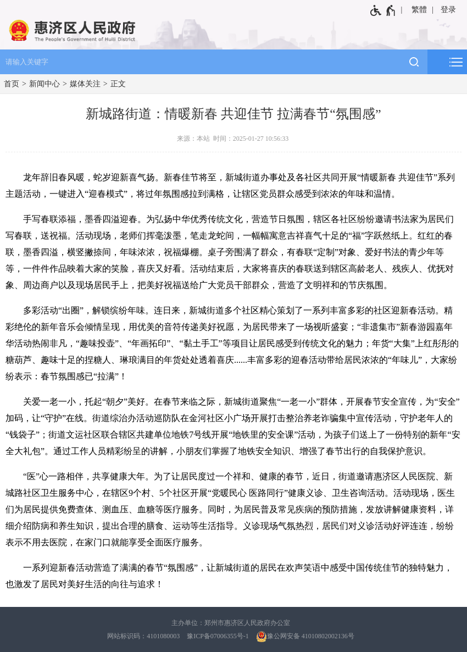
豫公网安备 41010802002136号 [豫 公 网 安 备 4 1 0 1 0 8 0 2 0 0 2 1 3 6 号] (305, 636)
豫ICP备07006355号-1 (218, 636)
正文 (118, 84)
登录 (448, 9)
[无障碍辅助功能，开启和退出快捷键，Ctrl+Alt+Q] (383, 10)
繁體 (419, 9)
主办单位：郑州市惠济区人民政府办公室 (230, 623)
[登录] (449, 9)
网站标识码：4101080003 (143, 636)
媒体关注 (85, 84)
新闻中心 (44, 84)
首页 (11, 84)
